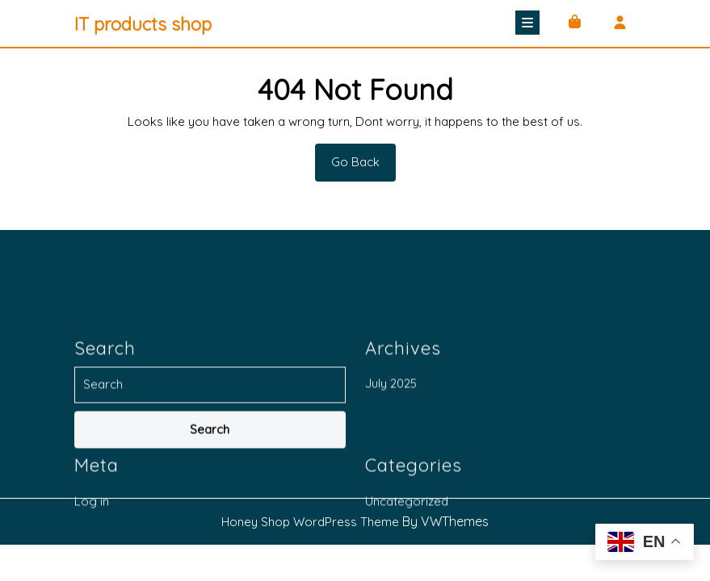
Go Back (363, 167)
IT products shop (143, 24)
